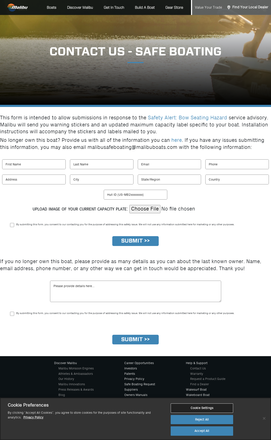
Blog (61, 395)
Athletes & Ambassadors (75, 373)
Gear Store (174, 7)
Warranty (196, 373)
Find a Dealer (199, 384)
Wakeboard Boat (198, 395)
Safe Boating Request (139, 384)
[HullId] (135, 195)
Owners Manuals (135, 395)
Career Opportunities (139, 363)
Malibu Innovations (71, 384)
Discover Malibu (65, 363)
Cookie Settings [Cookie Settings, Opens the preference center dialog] (202, 408)
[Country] (237, 179)
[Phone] (237, 164)
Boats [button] (51, 7)
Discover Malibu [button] (80, 7)
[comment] (135, 291)
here (176, 140)
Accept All (201, 431)
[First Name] (34, 164)
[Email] (169, 164)
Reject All (202, 419)
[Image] (183, 209)
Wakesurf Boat (196, 389)
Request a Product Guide (207, 379)
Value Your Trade (208, 7)
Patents (129, 373)
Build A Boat (145, 7)
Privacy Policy (134, 379)
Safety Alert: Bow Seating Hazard (187, 118)
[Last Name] (101, 164)
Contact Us (198, 368)
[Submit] (135, 241)
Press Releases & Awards (76, 389)
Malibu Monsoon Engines (76, 368)
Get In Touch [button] (114, 7)
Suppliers (131, 389)
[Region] (169, 179)
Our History (66, 379)
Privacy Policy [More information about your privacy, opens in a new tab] (33, 417)
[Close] (264, 418)
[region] (135, 419)
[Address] (34, 179)
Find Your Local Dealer (250, 7)
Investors (130, 368)
